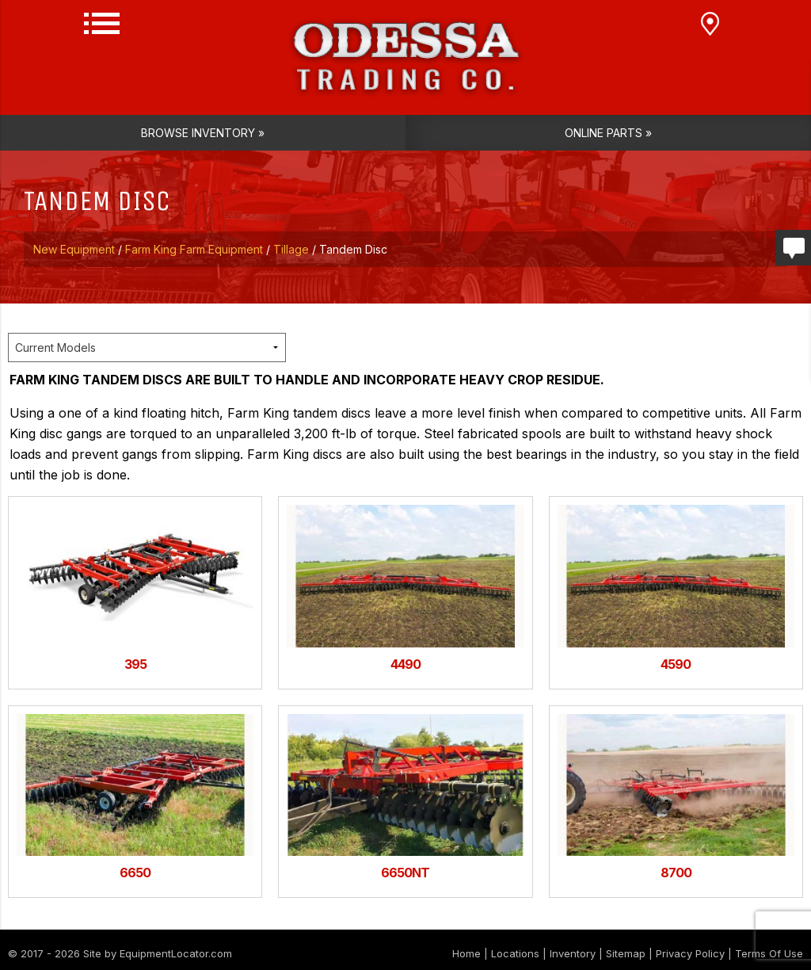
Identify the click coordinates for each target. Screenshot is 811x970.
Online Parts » (608, 132)
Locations (515, 953)
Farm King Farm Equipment (194, 249)
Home (466, 953)
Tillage (291, 249)
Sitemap (625, 953)
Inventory (573, 953)
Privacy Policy (690, 953)
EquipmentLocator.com (176, 953)
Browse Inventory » (203, 132)
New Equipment (74, 249)
